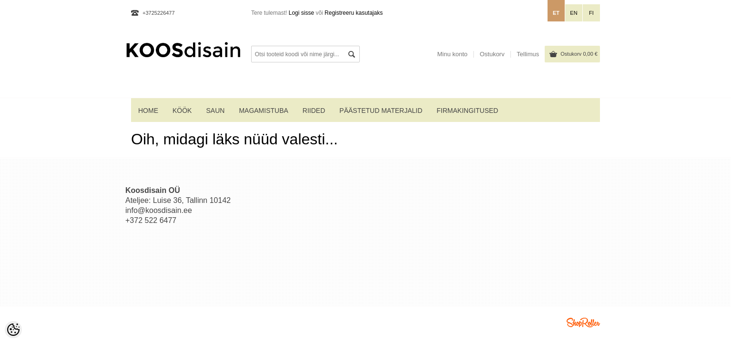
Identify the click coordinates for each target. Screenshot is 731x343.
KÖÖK (182, 110)
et (556, 13)
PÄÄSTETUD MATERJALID (380, 110)
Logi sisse (301, 13)
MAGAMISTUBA (263, 110)
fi (591, 13)
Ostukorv (579, 54)
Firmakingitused (467, 110)
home (148, 110)
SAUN (215, 110)
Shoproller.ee (583, 322)
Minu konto (452, 54)
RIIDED (314, 110)
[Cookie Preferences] (13, 329)
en (573, 13)
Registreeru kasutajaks (354, 13)
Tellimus (528, 54)
